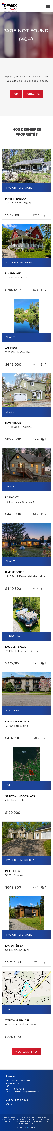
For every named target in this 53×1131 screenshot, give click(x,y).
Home (16, 94)
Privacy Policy (27, 1121)
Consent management (26, 1123)
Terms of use (41, 1121)
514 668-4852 (17, 1089)
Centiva (31, 1127)
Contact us (33, 94)
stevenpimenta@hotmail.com (25, 1092)
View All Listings (26, 1052)
